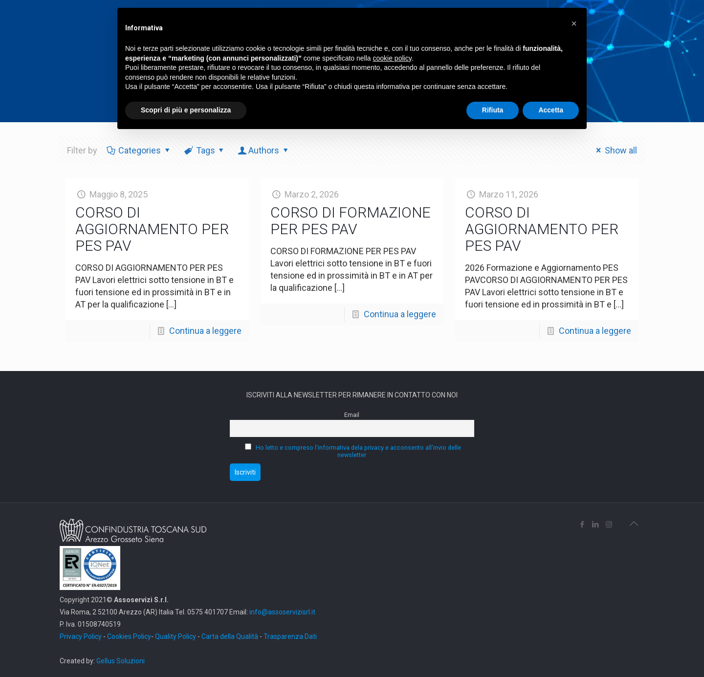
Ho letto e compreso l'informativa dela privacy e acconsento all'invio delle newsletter (358, 451)
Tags (204, 150)
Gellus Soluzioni (120, 661)
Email (351, 414)
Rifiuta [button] (493, 110)
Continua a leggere (205, 331)
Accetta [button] (550, 110)
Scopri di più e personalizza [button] (186, 110)
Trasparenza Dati (290, 636)
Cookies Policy (129, 636)
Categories (139, 150)
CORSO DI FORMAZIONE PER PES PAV (350, 221)
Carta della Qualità (230, 636)
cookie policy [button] (392, 58)
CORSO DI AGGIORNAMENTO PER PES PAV (152, 229)
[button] (574, 23)
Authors (263, 150)
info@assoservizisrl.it (281, 612)
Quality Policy (175, 636)
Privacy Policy (81, 636)
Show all (615, 150)
